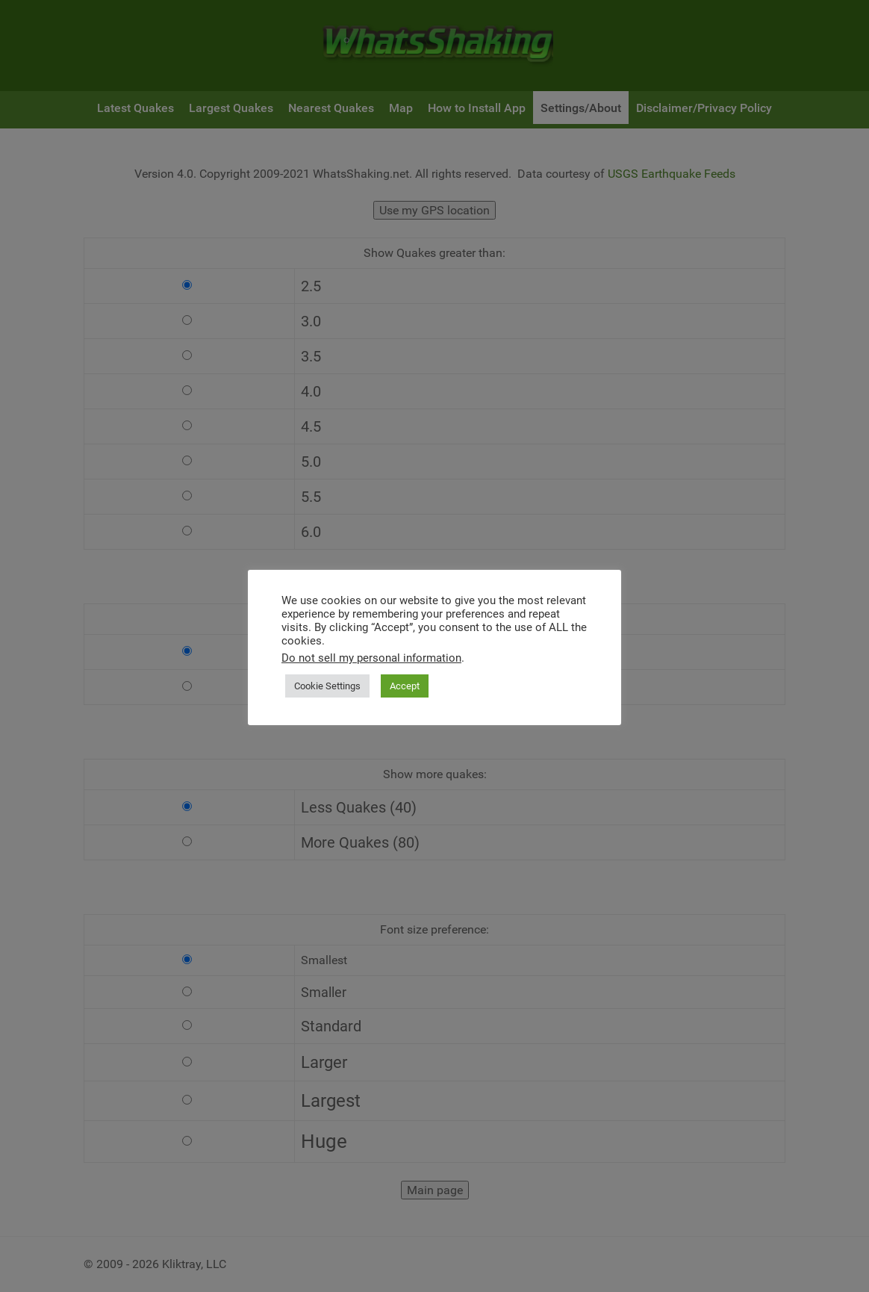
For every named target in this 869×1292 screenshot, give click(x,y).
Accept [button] (405, 686)
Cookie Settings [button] (327, 686)
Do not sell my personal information (371, 658)
